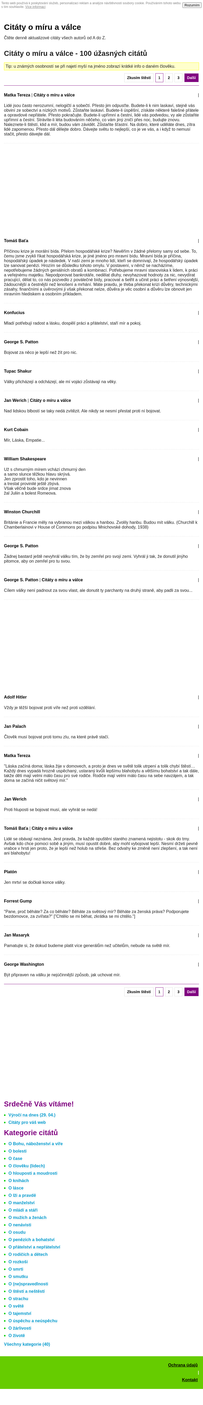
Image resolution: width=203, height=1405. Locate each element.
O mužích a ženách (27, 1217)
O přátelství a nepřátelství (34, 1247)
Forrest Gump (18, 901)
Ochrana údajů (183, 1365)
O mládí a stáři (23, 1210)
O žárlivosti (19, 1328)
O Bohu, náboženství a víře (35, 1143)
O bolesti (17, 1151)
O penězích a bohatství (31, 1239)
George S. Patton (21, 342)
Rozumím (192, 5)
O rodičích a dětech (28, 1254)
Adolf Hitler (15, 697)
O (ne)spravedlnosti (28, 1284)
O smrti (15, 1269)
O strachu (18, 1298)
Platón (10, 872)
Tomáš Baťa (16, 240)
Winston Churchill (22, 512)
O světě (16, 1306)
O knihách (18, 1180)
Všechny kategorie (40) (27, 1344)
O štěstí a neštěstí (26, 1291)
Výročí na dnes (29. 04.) (32, 1115)
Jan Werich (15, 400)
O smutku (18, 1276)
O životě (16, 1335)
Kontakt (190, 1380)
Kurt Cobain (16, 429)
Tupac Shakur (18, 371)
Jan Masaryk (16, 935)
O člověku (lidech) (26, 1166)
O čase (15, 1158)
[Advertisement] (48, 190)
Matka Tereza (17, 95)
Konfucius (14, 312)
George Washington (24, 964)
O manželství (21, 1203)
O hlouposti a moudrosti (32, 1173)
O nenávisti (19, 1225)
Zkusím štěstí (139, 78)
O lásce (16, 1188)
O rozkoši (18, 1262)
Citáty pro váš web (27, 1122)
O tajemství (19, 1313)
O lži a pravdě (22, 1195)
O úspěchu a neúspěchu (32, 1321)
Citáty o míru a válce (42, 27)
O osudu (17, 1232)
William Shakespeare (25, 459)
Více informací (35, 7)
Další (191, 78)
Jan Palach (15, 726)
